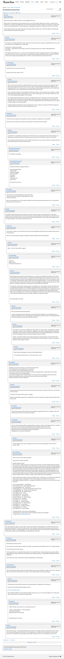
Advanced (59, 10)
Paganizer (10, 113)
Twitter (60, 656)
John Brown (8, 521)
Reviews (22, 2)
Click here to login (8, 649)
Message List (6, 12)
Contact (42, 2)
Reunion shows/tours (8, 16)
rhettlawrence (17, 452)
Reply (54, 33)
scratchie (10, 189)
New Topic (13, 12)
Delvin (6, 15)
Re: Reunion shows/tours (11, 64)
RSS (35, 642)
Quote (58, 33)
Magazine (27, 2)
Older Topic (13, 640)
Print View (18, 12)
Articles (17, 2)
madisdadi (12, 362)
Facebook (59, 656)
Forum (32, 2)
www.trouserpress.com (13, 590)
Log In (9, 7)
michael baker (11, 62)
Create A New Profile (16, 7)
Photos (37, 2)
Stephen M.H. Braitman (15, 148)
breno (7, 37)
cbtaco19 (10, 226)
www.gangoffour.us (25, 514)
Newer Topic (6, 640)
